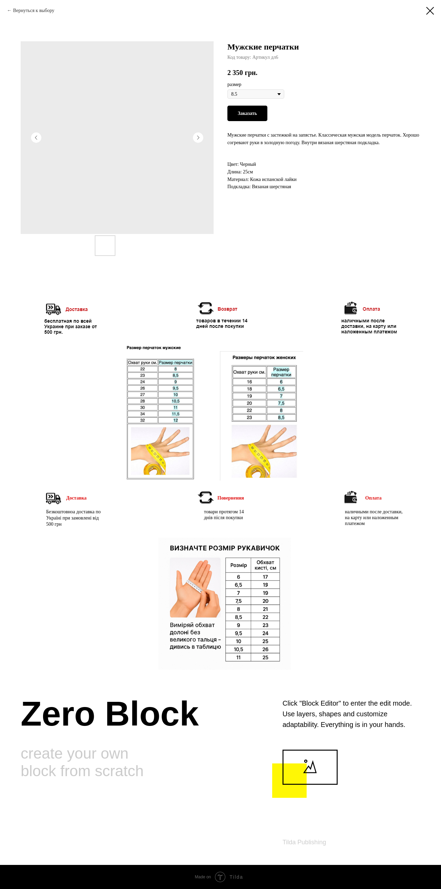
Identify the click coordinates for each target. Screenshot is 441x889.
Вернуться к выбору (33, 10)
